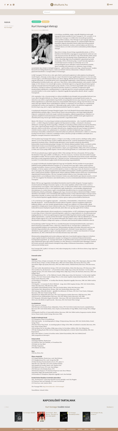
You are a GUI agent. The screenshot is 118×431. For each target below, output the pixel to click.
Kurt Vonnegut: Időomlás (25, 412)
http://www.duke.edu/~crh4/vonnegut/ (53, 386)
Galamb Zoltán (38, 30)
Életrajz (45, 21)
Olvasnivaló (36, 21)
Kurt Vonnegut (8, 27)
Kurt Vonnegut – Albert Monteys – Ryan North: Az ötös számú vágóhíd (47, 414)
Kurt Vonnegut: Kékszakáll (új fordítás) (69, 413)
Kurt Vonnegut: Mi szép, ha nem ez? (93, 413)
